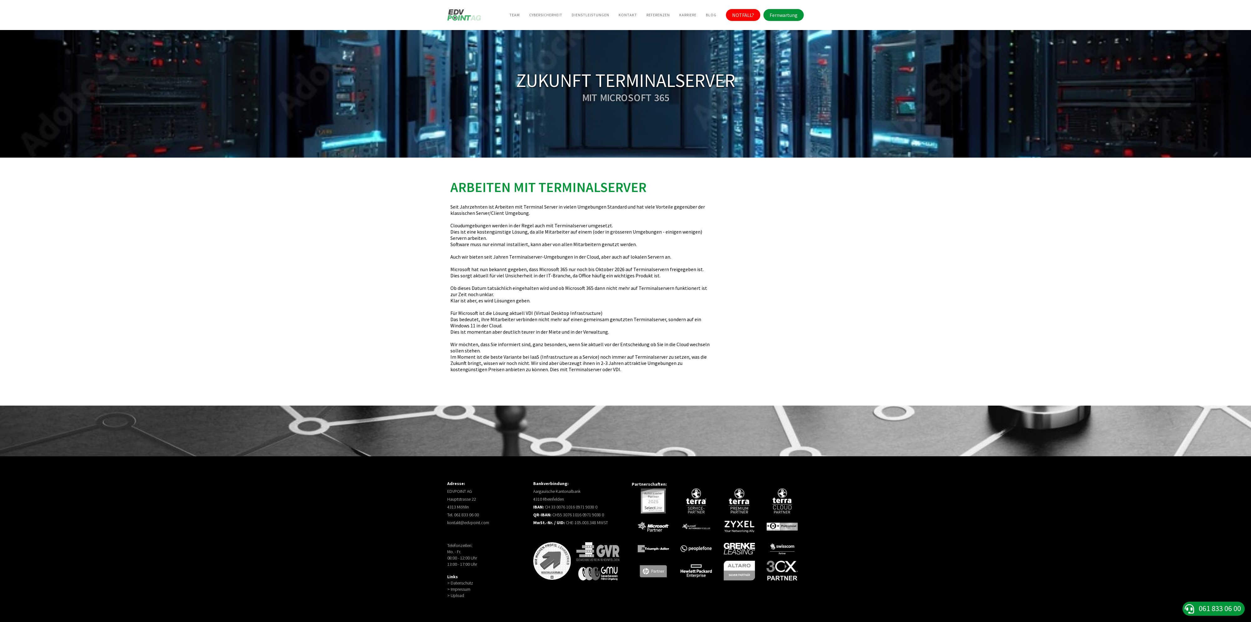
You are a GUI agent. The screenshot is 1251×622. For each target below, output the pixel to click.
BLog (711, 15)
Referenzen (658, 15)
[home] (464, 15)
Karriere (687, 15)
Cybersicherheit (545, 15)
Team (514, 15)
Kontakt (628, 15)
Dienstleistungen (590, 15)
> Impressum (458, 589)
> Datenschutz (460, 583)
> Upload (455, 595)
